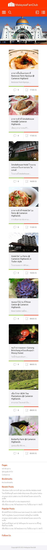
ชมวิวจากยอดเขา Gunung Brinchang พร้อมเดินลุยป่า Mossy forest (22, 350)
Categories (4, 12)
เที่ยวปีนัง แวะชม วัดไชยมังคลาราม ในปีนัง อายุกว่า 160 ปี (22, 504)
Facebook (4, 541)
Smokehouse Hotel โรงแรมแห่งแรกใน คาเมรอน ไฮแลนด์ (23, 167)
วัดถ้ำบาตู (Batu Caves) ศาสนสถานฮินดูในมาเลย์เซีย (20, 515)
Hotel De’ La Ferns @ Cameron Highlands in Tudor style (21, 259)
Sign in (37, 12)
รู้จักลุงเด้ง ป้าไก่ (7, 472)
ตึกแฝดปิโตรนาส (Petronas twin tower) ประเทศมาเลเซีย (22, 512)
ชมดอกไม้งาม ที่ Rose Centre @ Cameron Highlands (21, 304)
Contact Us (6, 475)
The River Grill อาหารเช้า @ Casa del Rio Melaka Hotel (21, 490)
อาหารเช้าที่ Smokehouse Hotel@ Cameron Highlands (22, 121)
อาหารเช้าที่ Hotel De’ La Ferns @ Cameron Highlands (22, 213)
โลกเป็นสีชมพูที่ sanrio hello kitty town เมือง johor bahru (22, 493)
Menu (43, 12)
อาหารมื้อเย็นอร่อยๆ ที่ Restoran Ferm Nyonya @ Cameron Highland (22, 76)
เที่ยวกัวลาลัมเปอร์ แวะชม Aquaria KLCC (16, 501)
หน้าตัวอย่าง (6, 469)
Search (9, 12)
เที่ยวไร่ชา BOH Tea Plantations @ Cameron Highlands (22, 396)
